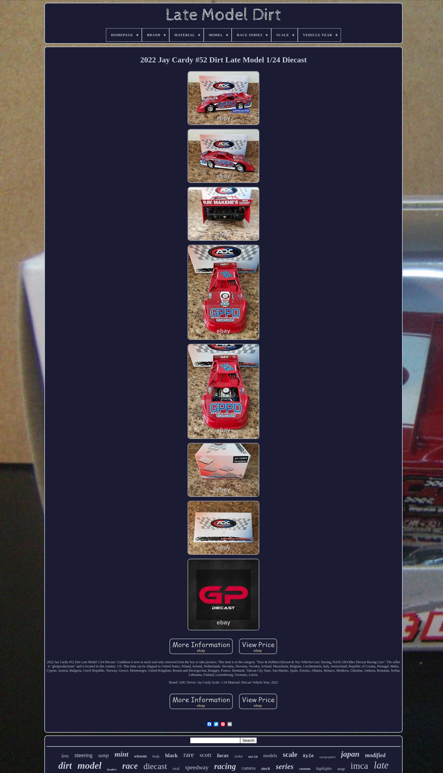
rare (188, 754)
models (270, 755)
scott (205, 754)
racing (225, 766)
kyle (308, 756)
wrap (341, 769)
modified (375, 755)
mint (121, 754)
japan (350, 754)
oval (176, 769)
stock (265, 768)
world (253, 757)
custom (304, 769)
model (89, 765)
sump (103, 755)
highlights (324, 769)
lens (65, 756)
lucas (223, 755)
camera (248, 768)
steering (83, 755)
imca (359, 766)
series (285, 766)
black (171, 755)
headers (111, 769)
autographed (327, 757)
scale (290, 754)
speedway (197, 767)
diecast (155, 766)
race (130, 766)
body (156, 756)
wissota (140, 756)
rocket (238, 756)
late (381, 765)
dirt (65, 766)
